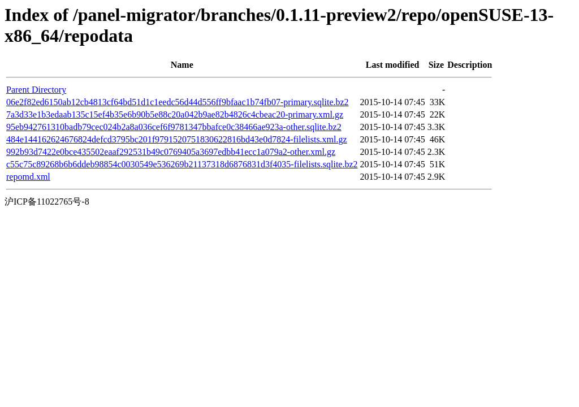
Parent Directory (36, 89)
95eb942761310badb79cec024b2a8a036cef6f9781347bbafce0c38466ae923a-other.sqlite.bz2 (174, 127)
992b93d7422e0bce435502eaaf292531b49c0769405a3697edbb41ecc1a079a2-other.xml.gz (170, 152)
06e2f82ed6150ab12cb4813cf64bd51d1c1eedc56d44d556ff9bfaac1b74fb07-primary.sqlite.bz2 (177, 102)
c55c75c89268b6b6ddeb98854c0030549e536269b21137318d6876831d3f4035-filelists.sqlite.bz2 (182, 164)
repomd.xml (28, 176)
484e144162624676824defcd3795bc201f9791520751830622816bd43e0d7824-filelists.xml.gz (176, 139)
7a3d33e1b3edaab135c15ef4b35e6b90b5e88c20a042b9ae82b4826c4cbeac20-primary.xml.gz (174, 114)
